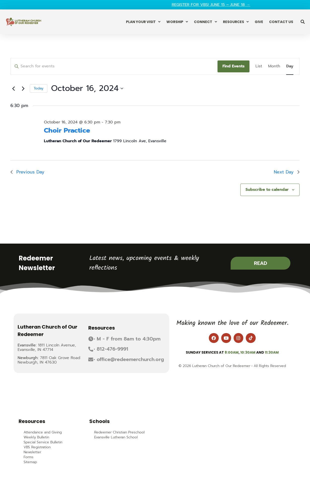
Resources (236, 22)
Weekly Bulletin (36, 437)
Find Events (233, 66)
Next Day (287, 172)
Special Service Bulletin (43, 442)
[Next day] (23, 88)
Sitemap (30, 462)
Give (259, 21)
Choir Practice (67, 130)
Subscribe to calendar (267, 190)
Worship (177, 22)
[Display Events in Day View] (289, 66)
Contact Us (281, 21)
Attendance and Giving (43, 432)
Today (38, 88)
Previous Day (27, 172)
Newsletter (32, 452)
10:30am (247, 352)
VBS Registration (37, 447)
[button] (303, 22)
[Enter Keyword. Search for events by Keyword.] (114, 66)
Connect (205, 22)
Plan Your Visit (143, 22)
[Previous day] (13, 88)
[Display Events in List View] (258, 66)
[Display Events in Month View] (274, 66)
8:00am (232, 352)
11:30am (272, 352)
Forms (28, 457)
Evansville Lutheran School (116, 437)
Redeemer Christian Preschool (119, 432)
